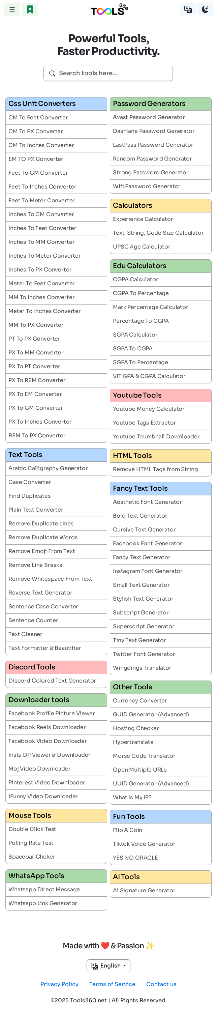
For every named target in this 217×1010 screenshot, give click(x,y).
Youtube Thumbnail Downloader (156, 436)
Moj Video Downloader (39, 768)
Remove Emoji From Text (41, 551)
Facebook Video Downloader (47, 741)
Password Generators (149, 103)
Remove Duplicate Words (43, 537)
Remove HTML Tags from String (155, 469)
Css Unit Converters (42, 103)
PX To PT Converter (34, 366)
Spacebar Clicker (31, 856)
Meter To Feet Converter (41, 283)
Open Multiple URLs (140, 769)
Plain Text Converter (35, 509)
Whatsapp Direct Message (44, 889)
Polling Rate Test (31, 842)
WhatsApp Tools (36, 876)
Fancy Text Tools (140, 488)
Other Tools (132, 687)
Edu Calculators (139, 266)
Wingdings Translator (142, 667)
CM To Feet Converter (38, 117)
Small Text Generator (141, 584)
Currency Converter (140, 700)
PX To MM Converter (36, 352)
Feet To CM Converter (38, 172)
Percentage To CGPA (141, 320)
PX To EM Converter (35, 394)
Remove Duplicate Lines (40, 523)
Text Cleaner (25, 634)
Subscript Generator (141, 612)
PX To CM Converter (35, 407)
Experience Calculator (143, 219)
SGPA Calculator (135, 334)
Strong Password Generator (151, 172)
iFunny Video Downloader (43, 796)
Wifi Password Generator (147, 186)
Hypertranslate (133, 742)
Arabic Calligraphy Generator (48, 468)
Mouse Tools (29, 815)
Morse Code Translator (144, 755)
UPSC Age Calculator (141, 246)
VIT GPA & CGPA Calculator (149, 376)
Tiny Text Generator (139, 640)
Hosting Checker (136, 728)
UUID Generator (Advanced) (151, 783)
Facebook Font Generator (147, 543)
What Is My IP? (132, 797)
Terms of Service (112, 984)
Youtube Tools (137, 395)
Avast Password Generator (149, 117)
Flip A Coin (127, 830)
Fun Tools (129, 816)
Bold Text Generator (140, 515)
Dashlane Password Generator (154, 131)
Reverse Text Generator (40, 592)
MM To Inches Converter (41, 297)
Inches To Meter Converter (44, 255)
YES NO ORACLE (135, 857)
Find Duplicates (29, 495)
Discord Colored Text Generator (52, 680)
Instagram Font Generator (148, 571)
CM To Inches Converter (41, 145)
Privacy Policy (59, 984)
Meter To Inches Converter (44, 311)
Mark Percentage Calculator (150, 307)
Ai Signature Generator (144, 890)
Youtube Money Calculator (149, 408)
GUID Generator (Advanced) (151, 714)
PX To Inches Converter (39, 421)
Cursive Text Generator (144, 529)
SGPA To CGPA (133, 348)
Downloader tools (38, 700)
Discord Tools (31, 667)
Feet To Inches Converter (42, 186)
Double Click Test (32, 829)
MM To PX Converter (36, 324)
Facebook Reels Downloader (47, 727)
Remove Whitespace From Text (50, 578)
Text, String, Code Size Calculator (158, 232)
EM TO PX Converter (35, 159)
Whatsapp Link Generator (42, 903)
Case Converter (29, 482)
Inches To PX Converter (39, 269)
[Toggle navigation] (12, 9)
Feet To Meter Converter (41, 200)
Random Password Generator (152, 158)
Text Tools (25, 455)
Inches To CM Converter (41, 214)
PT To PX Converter (34, 338)
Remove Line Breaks (35, 565)
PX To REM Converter (37, 380)
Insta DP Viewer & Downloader (49, 754)
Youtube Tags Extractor (144, 422)
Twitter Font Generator (144, 654)
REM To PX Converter (37, 435)
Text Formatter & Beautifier (44, 648)
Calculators (132, 205)
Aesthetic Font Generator (147, 502)
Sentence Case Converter (43, 606)
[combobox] (108, 73)
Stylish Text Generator (143, 598)
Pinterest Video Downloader (46, 782)
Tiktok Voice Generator (144, 843)
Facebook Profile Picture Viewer (51, 713)
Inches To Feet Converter (42, 228)
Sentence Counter (33, 620)
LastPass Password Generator (153, 144)
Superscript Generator (144, 626)
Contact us (161, 984)
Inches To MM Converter (41, 242)
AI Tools (126, 877)
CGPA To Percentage (141, 293)
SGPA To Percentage (140, 362)
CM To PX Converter (35, 131)
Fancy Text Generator (141, 557)
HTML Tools (132, 456)
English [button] (106, 966)
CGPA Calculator (135, 279)
